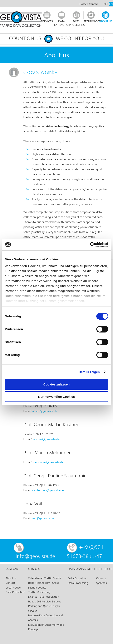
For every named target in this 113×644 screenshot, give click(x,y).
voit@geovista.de (43, 518)
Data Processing (78, 583)
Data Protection (15, 592)
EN (111, 4)
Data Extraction (77, 578)
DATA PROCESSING (77, 22)
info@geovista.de (35, 556)
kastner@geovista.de (46, 439)
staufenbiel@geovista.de (48, 490)
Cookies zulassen (56, 384)
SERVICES (47, 21)
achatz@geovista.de (44, 411)
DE (105, 4)
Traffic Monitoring (39, 592)
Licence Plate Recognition (43, 596)
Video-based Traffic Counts (44, 578)
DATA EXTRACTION (62, 22)
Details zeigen (89, 372)
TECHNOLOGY (92, 21)
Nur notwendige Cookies (56, 396)
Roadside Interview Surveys (44, 601)
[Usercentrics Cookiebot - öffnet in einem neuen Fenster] (90, 245)
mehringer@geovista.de (48, 462)
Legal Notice (13, 587)
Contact (93, 4)
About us (11, 578)
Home (83, 4)
